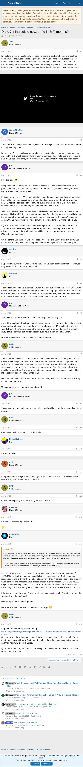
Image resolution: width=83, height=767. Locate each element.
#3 (81, 175)
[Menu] (4, 3)
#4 (81, 259)
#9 (81, 428)
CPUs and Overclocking (14, 691)
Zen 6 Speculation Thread (21, 722)
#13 (80, 517)
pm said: (6, 549)
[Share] (77, 51)
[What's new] (74, 3)
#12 (80, 496)
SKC (5, 36)
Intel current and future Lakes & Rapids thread (31, 704)
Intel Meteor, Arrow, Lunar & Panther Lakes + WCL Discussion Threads (42, 695)
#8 (81, 404)
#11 (80, 472)
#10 (80, 449)
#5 (81, 283)
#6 (81, 313)
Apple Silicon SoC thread (21, 713)
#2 (81, 140)
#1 (81, 51)
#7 (81, 354)
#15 (80, 624)
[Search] (79, 3)
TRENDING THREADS (13, 678)
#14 (80, 544)
